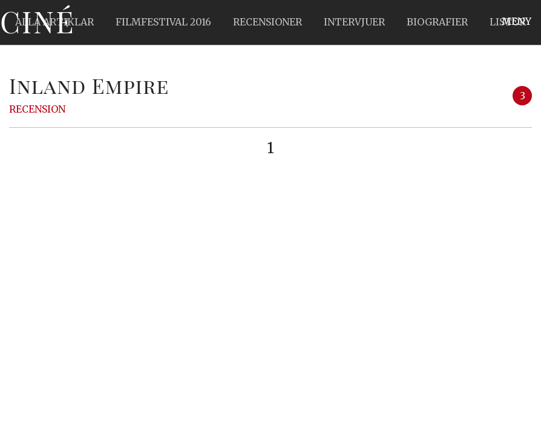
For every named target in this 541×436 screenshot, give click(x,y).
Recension (37, 109)
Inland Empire (89, 85)
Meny (516, 21)
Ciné (37, 21)
